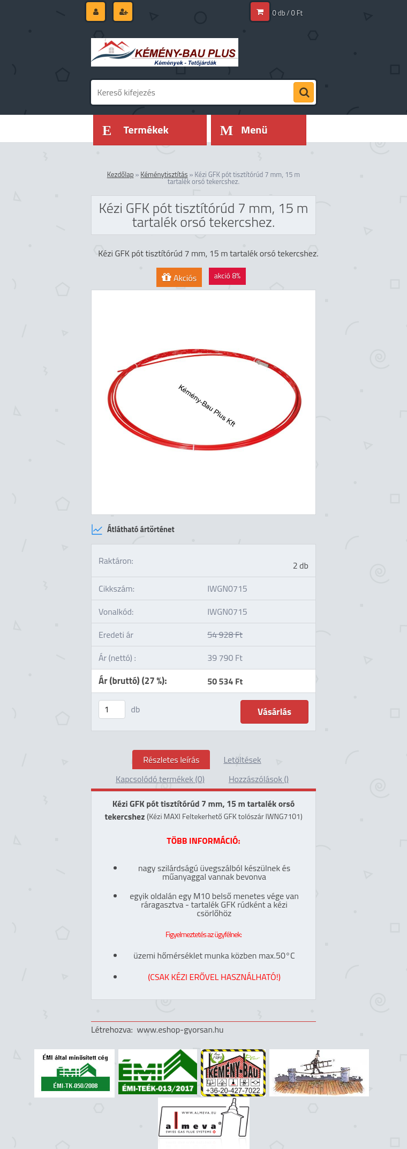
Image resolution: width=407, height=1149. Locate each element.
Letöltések (242, 759)
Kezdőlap (120, 174)
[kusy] (112, 709)
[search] (303, 93)
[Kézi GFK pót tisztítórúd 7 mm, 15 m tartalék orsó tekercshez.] (203, 294)
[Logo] (164, 52)
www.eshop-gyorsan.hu (180, 1029)
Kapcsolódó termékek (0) (160, 778)
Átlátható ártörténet (133, 529)
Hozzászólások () (259, 778)
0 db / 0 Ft (288, 13)
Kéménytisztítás (163, 174)
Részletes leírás (171, 759)
